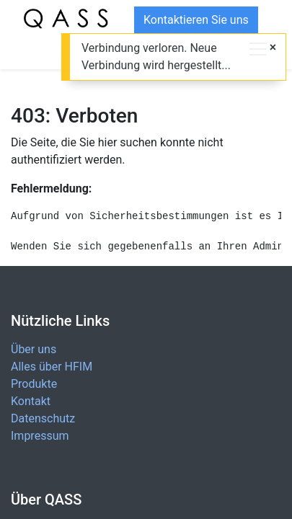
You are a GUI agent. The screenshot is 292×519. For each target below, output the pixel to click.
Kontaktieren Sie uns (196, 20)
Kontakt (30, 401)
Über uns (33, 349)
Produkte (34, 384)
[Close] (273, 47)
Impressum (40, 436)
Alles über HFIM (51, 366)
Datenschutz (43, 418)
